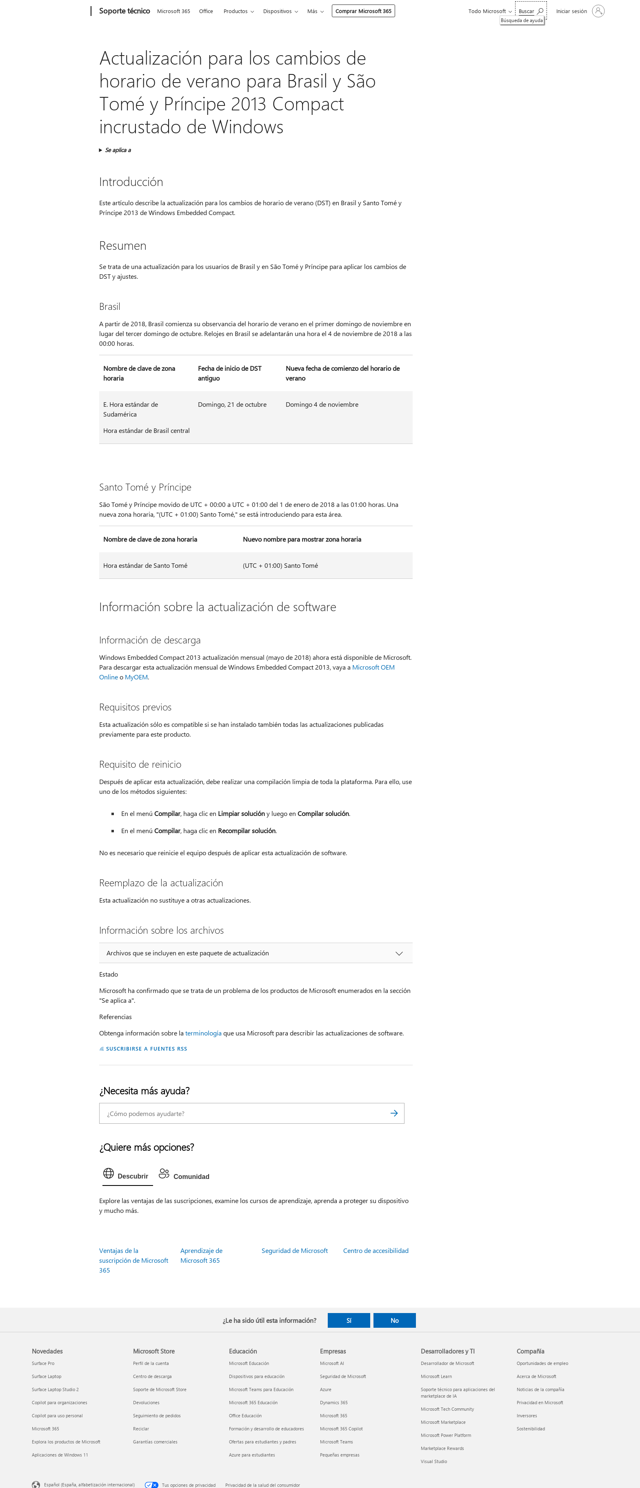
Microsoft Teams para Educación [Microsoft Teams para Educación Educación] (261, 1389)
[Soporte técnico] (124, 11)
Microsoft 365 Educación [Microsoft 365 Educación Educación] (253, 1402)
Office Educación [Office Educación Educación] (245, 1415)
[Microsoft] (60, 11)
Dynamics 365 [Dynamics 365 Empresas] (334, 1402)
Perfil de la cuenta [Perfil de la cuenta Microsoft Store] (151, 1363)
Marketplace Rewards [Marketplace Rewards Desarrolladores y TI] (442, 1448)
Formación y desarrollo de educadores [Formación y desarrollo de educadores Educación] (266, 1428)
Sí (349, 1320)
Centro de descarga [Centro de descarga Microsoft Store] (152, 1376)
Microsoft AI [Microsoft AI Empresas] (332, 1363)
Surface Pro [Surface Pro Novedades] (43, 1363)
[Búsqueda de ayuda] (531, 10)
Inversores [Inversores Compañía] (527, 1415)
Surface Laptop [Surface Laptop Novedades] (46, 1376)
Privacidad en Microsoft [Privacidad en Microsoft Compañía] (540, 1402)
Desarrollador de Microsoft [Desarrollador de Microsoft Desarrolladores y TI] (447, 1363)
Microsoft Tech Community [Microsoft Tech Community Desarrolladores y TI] (447, 1409)
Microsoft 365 (173, 10)
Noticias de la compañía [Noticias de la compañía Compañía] (540, 1389)
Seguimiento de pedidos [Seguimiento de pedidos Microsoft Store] (157, 1415)
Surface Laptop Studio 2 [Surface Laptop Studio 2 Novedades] (55, 1389)
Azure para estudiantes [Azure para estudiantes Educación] (252, 1455)
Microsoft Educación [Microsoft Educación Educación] (249, 1363)
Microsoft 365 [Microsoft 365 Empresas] (333, 1415)
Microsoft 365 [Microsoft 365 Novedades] (45, 1428)
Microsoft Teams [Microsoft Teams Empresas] (336, 1442)
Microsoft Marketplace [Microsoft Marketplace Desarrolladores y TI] (443, 1422)
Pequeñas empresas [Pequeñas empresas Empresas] (340, 1455)
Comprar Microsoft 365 (363, 10)
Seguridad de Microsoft (295, 1250)
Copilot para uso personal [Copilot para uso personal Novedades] (57, 1415)
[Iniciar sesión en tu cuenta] (579, 11)
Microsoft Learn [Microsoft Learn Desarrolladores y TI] (436, 1376)
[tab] (127, 1175)
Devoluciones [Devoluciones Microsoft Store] (146, 1402)
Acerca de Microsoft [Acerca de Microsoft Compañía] (536, 1376)
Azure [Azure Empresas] (325, 1389)
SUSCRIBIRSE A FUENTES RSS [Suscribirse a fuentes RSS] (146, 1048)
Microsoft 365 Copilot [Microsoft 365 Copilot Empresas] (341, 1428)
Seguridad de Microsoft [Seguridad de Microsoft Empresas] (343, 1376)
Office (206, 10)
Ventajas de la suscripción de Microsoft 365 (133, 1260)
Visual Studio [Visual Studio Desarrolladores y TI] (434, 1461)
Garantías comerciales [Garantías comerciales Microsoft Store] (155, 1442)
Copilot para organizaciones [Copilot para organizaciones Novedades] (59, 1402)
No (395, 1320)
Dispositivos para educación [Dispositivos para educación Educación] (256, 1376)
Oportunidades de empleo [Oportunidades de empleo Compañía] (542, 1363)
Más (312, 10)
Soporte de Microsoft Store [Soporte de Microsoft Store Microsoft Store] (160, 1389)
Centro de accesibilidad (376, 1250)
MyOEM (136, 676)
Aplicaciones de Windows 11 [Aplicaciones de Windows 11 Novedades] (60, 1455)
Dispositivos (277, 10)
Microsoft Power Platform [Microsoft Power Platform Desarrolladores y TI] (446, 1435)
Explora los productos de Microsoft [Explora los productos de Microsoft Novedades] (66, 1442)
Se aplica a (118, 150)
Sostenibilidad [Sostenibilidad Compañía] (531, 1428)
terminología (203, 1033)
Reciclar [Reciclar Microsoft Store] (141, 1428)
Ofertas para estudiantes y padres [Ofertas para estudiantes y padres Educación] (262, 1442)
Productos (236, 10)
